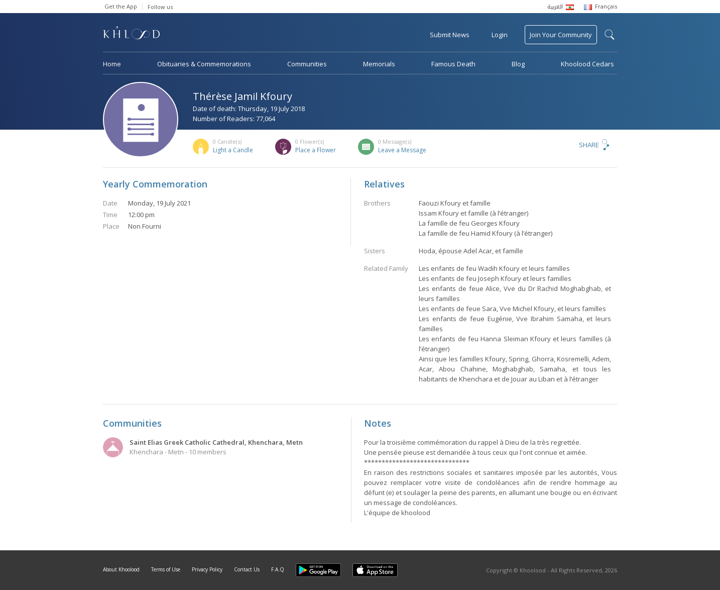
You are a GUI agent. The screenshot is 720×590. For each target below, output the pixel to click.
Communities (307, 63)
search (610, 35)
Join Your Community (561, 34)
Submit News (449, 34)
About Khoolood (121, 569)
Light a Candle (233, 150)
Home (112, 63)
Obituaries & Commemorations (204, 63)
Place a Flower (315, 150)
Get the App (120, 6)
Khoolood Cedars (587, 63)
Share (589, 144)
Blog (518, 63)
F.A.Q (277, 569)
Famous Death (453, 63)
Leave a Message (402, 150)
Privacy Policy (207, 569)
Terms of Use (165, 569)
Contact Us (247, 569)
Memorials (379, 63)
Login (500, 34)
